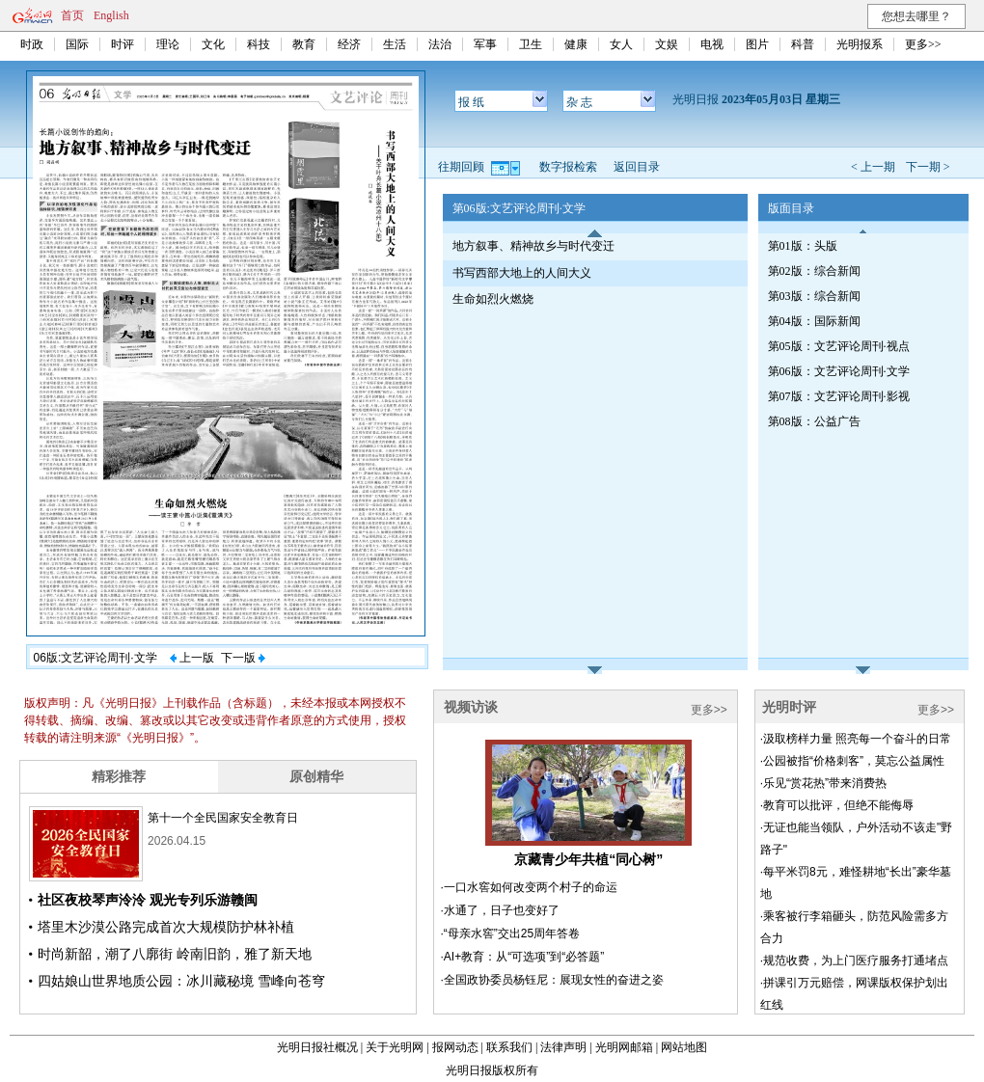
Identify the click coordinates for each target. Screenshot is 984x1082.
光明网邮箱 (624, 1047)
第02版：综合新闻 (814, 271)
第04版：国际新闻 (814, 321)
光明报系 (859, 44)
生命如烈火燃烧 (492, 299)
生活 (394, 44)
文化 (213, 44)
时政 (31, 44)
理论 (167, 44)
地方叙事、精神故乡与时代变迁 (533, 246)
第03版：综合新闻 (814, 296)
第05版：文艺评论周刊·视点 (839, 346)
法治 (439, 44)
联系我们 (509, 1047)
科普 (802, 44)
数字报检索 (568, 167)
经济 (349, 44)
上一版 (192, 657)
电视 (712, 44)
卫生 (530, 44)
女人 (621, 44)
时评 (122, 44)
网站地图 (684, 1047)
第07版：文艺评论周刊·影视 (839, 396)
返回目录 (637, 167)
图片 (757, 44)
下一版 (243, 657)
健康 (576, 44)
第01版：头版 (802, 246)
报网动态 (455, 1047)
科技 (258, 44)
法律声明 (563, 1047)
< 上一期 (873, 167)
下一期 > (928, 167)
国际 (77, 44)
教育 (303, 44)
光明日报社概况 (317, 1047)
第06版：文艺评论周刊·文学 (839, 371)
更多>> (923, 44)
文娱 (666, 44)
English (111, 15)
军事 (485, 44)
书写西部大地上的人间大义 (521, 273)
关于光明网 (395, 1047)
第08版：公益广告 (814, 421)
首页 (72, 15)
